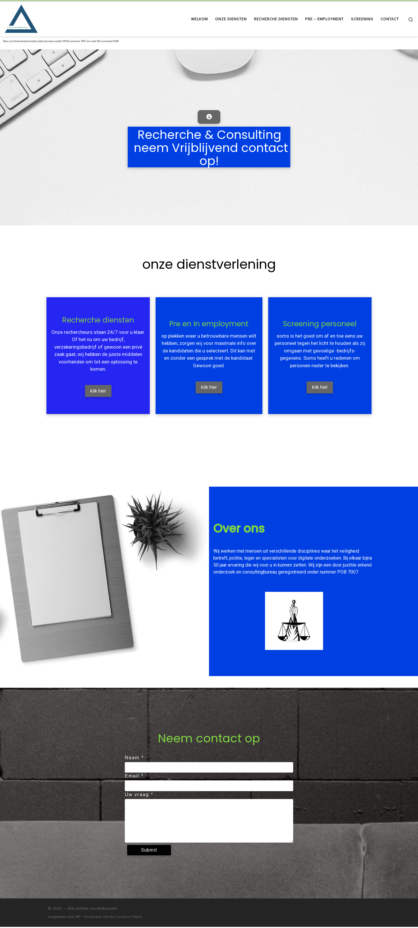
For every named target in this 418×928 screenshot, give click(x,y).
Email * (134, 777)
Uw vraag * (139, 795)
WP (78, 918)
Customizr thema (129, 918)
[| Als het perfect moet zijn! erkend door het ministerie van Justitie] (21, 17)
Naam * (134, 758)
